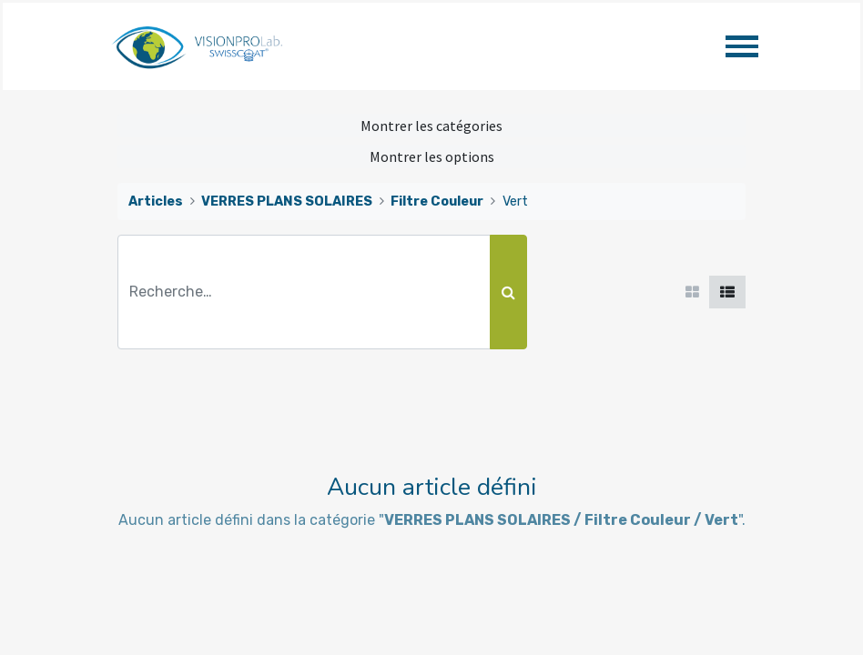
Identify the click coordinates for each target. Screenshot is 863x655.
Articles (155, 201)
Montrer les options (432, 156)
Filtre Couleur (437, 201)
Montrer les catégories (431, 125)
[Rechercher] (508, 292)
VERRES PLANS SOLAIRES (286, 201)
